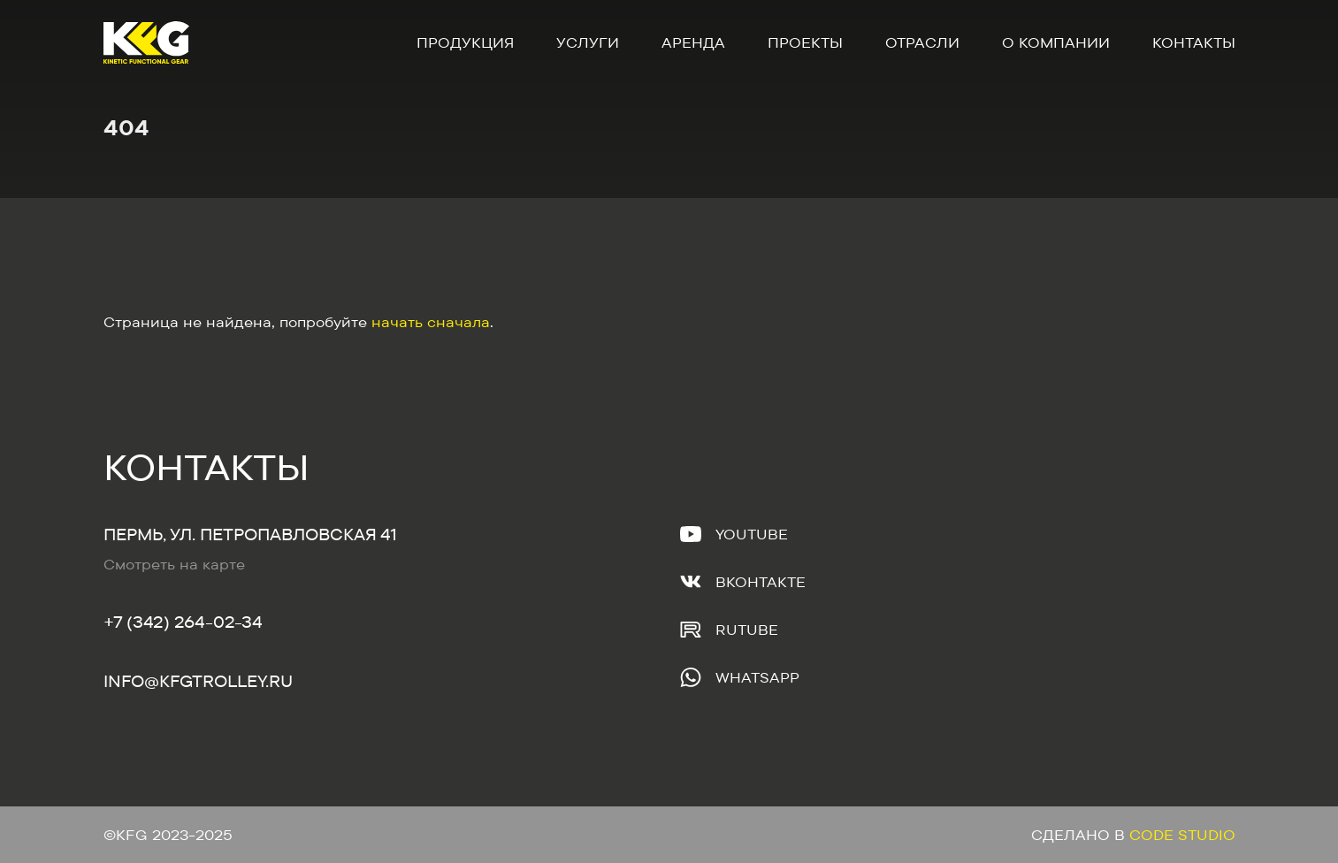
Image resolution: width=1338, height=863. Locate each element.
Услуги (587, 42)
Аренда (693, 42)
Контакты (1193, 42)
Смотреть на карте (174, 564)
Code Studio (1182, 835)
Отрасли (922, 42)
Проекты (805, 42)
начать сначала (430, 322)
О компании (1056, 42)
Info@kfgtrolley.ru (198, 681)
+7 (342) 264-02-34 (183, 622)
